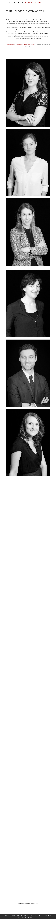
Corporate (25, 915)
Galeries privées (30, 917)
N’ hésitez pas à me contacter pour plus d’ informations (20, 44)
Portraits (6, 915)
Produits (34, 915)
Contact (20, 917)
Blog (40, 915)
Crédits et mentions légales (38, 921)
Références (47, 915)
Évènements (16, 915)
